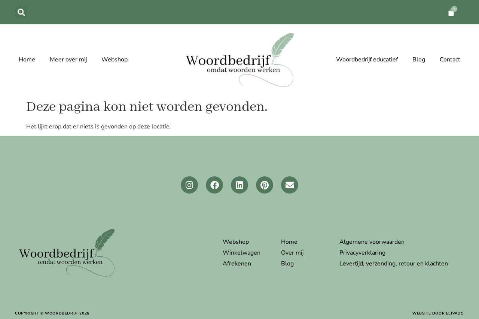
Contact (450, 59)
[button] (21, 12)
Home (27, 59)
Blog (418, 59)
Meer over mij (68, 59)
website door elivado (438, 313)
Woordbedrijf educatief (367, 59)
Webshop (114, 59)
